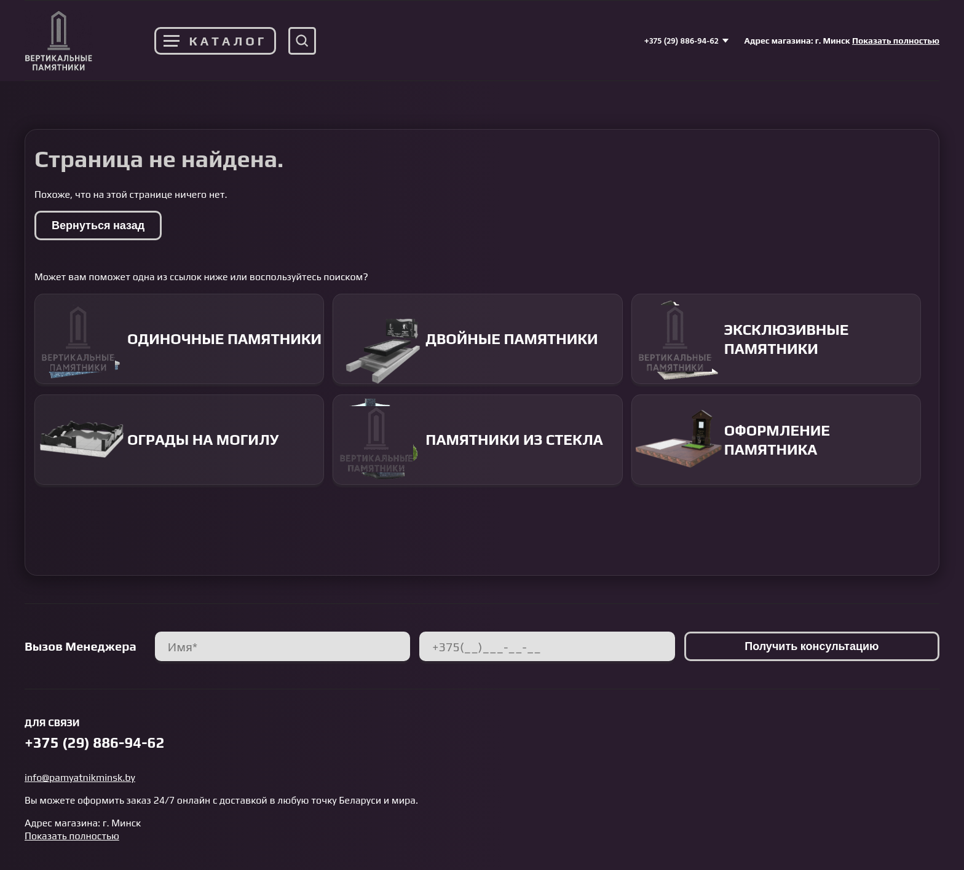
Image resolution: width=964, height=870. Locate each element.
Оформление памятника (731, 439)
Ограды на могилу (157, 439)
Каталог (215, 41)
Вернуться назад (98, 225)
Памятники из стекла (467, 439)
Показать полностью (895, 40)
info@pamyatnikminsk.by (80, 777)
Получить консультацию (812, 646)
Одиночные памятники (178, 339)
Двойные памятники (465, 339)
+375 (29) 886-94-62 (686, 40)
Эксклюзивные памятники (740, 339)
